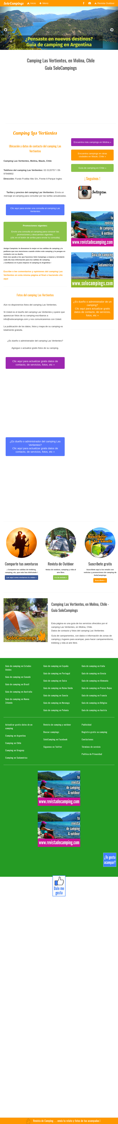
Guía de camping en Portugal (56, 673)
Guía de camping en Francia (94, 695)
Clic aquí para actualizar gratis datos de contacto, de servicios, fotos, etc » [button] (35, 363)
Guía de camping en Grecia (94, 673)
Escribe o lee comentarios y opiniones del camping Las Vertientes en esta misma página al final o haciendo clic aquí (33, 275)
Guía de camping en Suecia (55, 695)
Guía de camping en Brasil (17, 684)
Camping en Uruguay (14, 750)
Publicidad (86, 724)
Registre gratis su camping (94, 732)
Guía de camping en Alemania (95, 680)
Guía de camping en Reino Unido (58, 688)
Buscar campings (51, 732)
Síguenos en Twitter (52, 746)
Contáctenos (87, 739)
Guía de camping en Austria (94, 710)
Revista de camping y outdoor (57, 724)
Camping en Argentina (15, 735)
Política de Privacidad (92, 754)
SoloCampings (13, 3)
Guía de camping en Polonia (56, 710)
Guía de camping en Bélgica (94, 702)
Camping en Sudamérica (16, 757)
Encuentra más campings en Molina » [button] (92, 142)
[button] (21, 577)
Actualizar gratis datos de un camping (18, 726)
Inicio (31, 3)
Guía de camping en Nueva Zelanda (17, 700)
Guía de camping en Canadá (18, 676)
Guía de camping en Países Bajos (97, 688)
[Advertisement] (22, 96)
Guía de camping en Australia (18, 691)
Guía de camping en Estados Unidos (18, 667)
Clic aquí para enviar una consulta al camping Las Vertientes (35, 209)
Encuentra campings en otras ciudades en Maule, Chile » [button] (92, 155)
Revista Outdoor (104, 3)
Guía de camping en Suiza (55, 680)
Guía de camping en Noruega (56, 702)
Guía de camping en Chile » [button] (92, 168)
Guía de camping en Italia (93, 666)
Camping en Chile (13, 743)
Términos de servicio (91, 746)
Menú (43, 3)
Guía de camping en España (55, 666)
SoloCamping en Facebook (55, 739)
